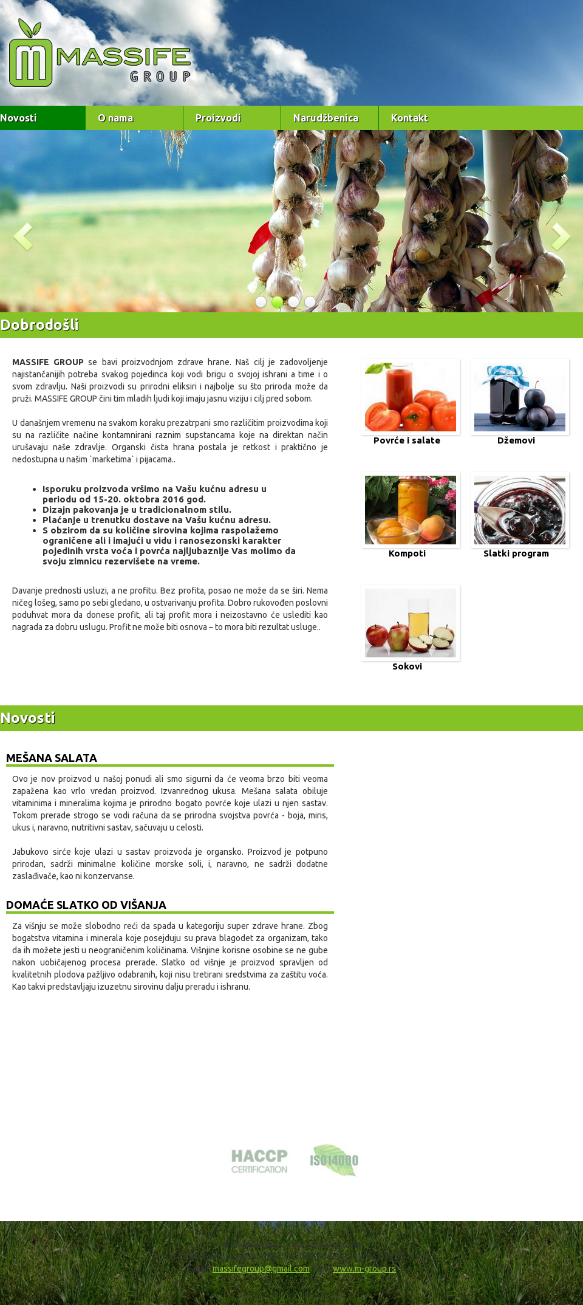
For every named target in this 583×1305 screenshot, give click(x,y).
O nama (115, 117)
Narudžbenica (325, 117)
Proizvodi (218, 117)
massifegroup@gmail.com (261, 1268)
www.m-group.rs (364, 1268)
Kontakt (409, 117)
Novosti (18, 117)
